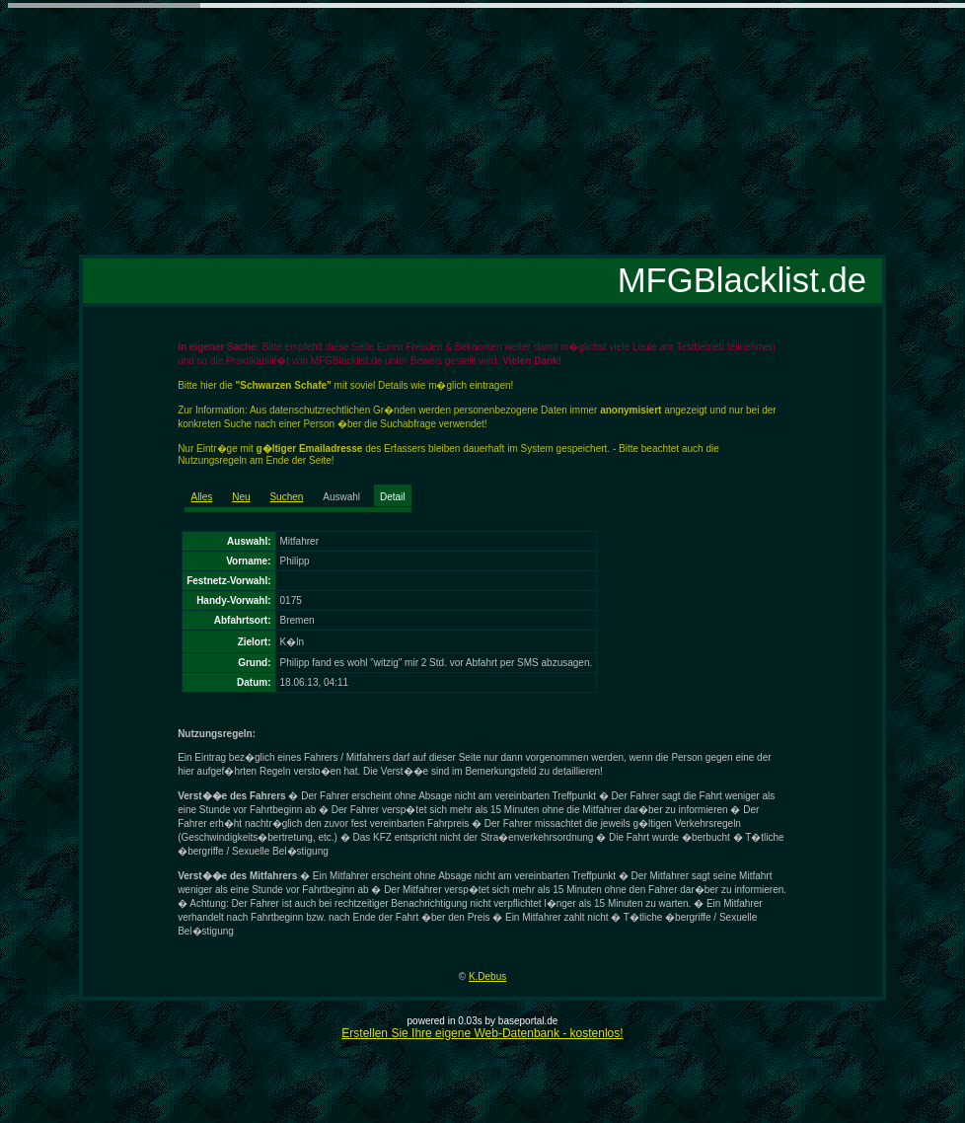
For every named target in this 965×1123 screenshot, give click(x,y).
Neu (241, 496)
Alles (202, 496)
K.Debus (487, 976)
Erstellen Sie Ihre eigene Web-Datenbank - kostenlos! (482, 1033)
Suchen (286, 496)
